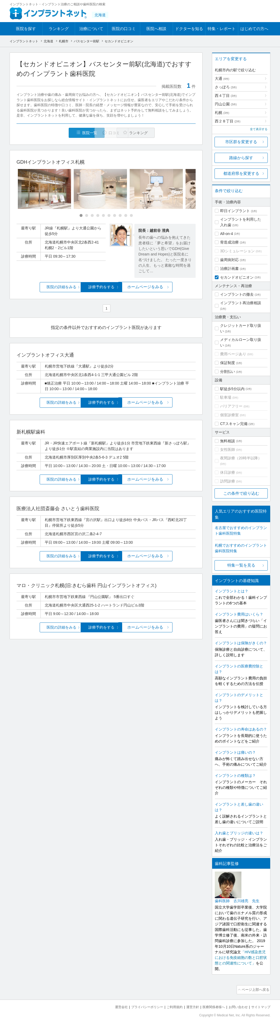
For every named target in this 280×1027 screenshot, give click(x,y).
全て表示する (258, 129)
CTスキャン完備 (234, 424)
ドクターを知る (189, 28)
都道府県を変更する (241, 173)
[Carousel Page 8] (120, 216)
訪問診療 (227, 481)
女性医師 (227, 449)
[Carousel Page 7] (114, 216)
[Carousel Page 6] (109, 216)
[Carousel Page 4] (97, 216)
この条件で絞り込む (241, 493)
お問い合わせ (235, 1006)
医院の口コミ (124, 28)
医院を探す (26, 28)
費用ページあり (233, 354)
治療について (91, 28)
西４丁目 (226, 95)
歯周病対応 (229, 260)
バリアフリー (231, 406)
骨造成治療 (229, 242)
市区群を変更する (241, 141)
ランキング (59, 28)
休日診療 (227, 472)
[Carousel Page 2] (86, 216)
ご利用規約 (167, 1006)
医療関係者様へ (209, 1006)
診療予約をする (106, 287)
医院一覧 (53, 133)
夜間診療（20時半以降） (241, 458)
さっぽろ (226, 87)
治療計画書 (229, 268)
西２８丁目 (227, 121)
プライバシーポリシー (138, 1006)
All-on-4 (226, 234)
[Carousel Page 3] (92, 216)
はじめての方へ (254, 28)
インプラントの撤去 (237, 294)
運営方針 (187, 1006)
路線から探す (241, 157)
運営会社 (111, 1006)
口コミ (109, 133)
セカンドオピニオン (237, 277)
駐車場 (225, 397)
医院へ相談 (156, 28)
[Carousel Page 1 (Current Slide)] (81, 216)
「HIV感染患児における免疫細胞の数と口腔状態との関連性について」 (241, 957)
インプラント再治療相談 (240, 303)
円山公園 (226, 104)
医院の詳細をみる (46, 287)
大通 (222, 78)
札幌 (222, 112)
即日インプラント (235, 211)
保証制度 (227, 363)
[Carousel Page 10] (131, 216)
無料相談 (227, 441)
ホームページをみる (166, 287)
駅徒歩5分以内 (232, 389)
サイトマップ (260, 1006)
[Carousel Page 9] (125, 216)
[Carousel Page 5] (103, 216)
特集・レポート (222, 28)
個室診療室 (229, 415)
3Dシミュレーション (237, 251)
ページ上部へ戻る (255, 989)
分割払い (227, 371)
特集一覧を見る (241, 565)
